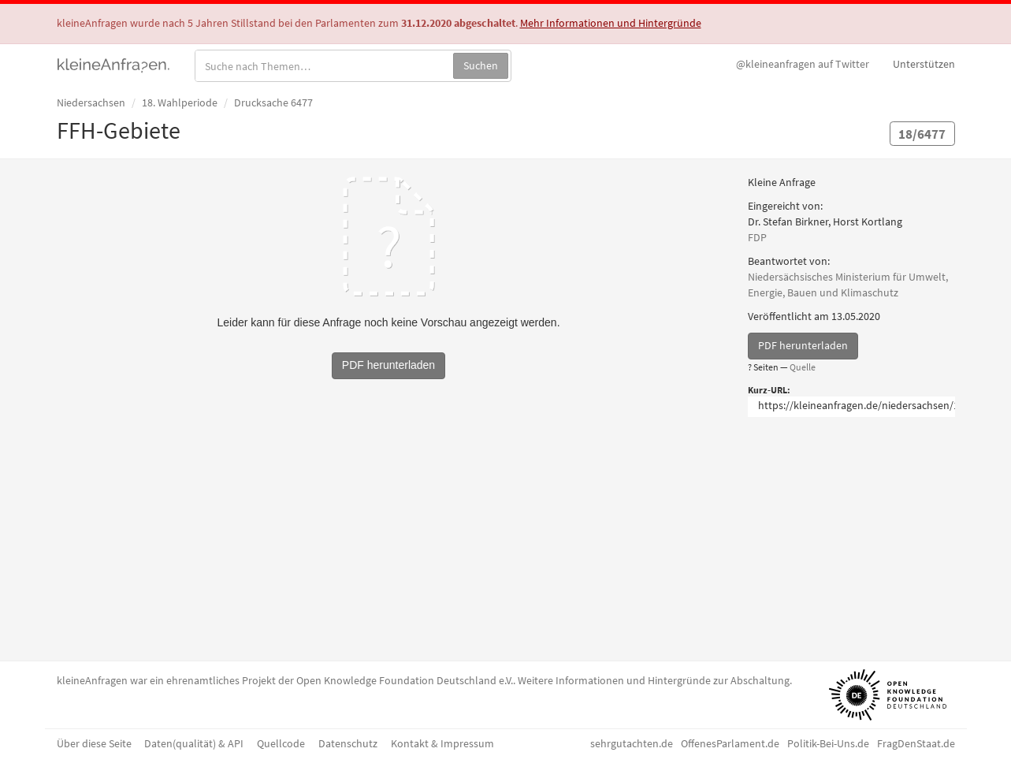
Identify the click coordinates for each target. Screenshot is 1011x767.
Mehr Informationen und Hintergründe (610, 23)
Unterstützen (924, 64)
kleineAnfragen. (114, 64)
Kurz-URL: (769, 390)
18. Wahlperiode (179, 102)
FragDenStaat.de (916, 743)
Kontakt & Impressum (442, 743)
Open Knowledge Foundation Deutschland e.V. (404, 680)
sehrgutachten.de (631, 743)
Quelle (803, 367)
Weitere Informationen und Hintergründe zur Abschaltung (654, 680)
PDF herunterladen (803, 345)
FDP (757, 237)
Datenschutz (347, 743)
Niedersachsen (91, 102)
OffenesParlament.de (730, 743)
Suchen (480, 65)
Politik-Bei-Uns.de (828, 743)
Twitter (802, 64)
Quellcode (281, 743)
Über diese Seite (94, 743)
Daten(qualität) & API (193, 743)
